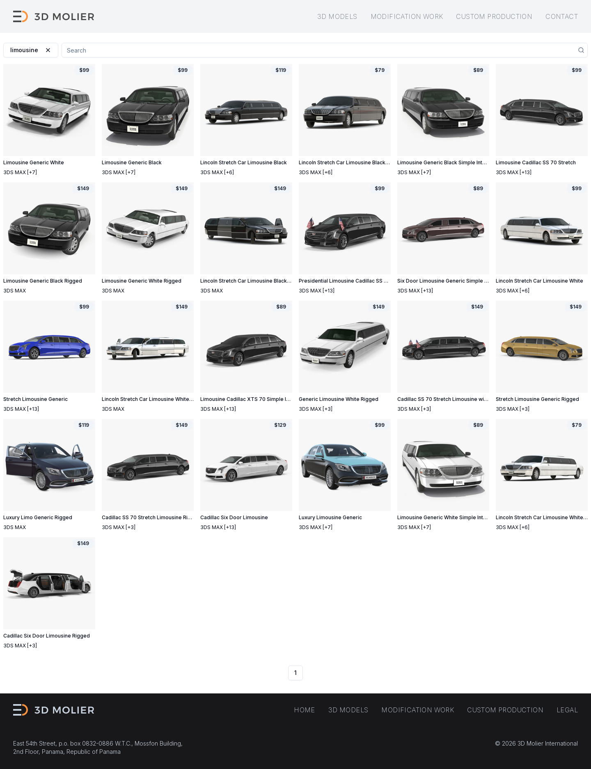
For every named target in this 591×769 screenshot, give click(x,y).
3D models (337, 16)
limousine (30, 49)
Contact (561, 16)
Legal (567, 710)
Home (304, 710)
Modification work (407, 16)
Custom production (494, 16)
